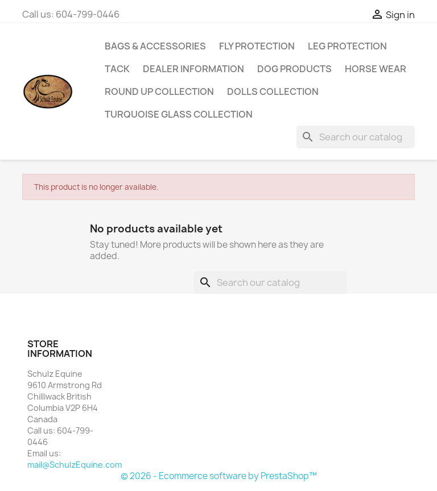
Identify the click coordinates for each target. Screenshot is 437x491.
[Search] (355, 137)
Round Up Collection (159, 91)
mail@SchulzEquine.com (74, 464)
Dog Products (294, 69)
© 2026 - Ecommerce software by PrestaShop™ (219, 476)
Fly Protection (257, 46)
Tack (117, 69)
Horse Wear (375, 69)
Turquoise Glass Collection (179, 114)
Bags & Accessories (155, 46)
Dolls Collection (273, 91)
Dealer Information (193, 69)
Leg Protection (347, 46)
